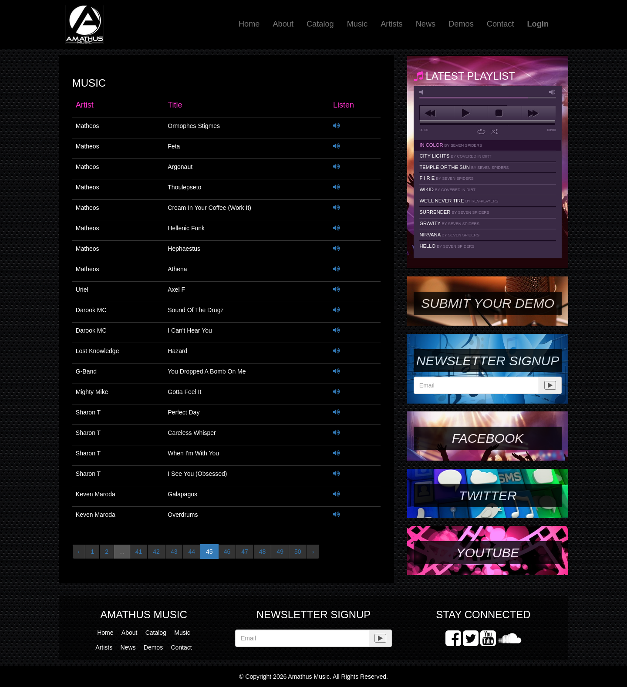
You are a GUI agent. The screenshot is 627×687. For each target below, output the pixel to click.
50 (297, 551)
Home (249, 24)
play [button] (471, 113)
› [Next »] (313, 551)
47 (244, 551)
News (425, 24)
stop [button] (505, 113)
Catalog (320, 24)
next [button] (539, 113)
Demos (461, 24)
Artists (392, 24)
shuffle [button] (494, 131)
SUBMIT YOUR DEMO (487, 303)
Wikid (447, 189)
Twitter (487, 495)
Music (357, 24)
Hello (446, 246)
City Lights (455, 155)
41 (138, 551)
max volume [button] (552, 92)
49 (279, 551)
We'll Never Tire (458, 200)
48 (262, 551)
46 (227, 551)
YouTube (487, 553)
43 (174, 551)
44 (191, 551)
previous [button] (436, 113)
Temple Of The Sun (464, 167)
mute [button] (422, 92)
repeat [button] (481, 131)
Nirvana (449, 234)
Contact (500, 24)
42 (156, 551)
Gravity (449, 223)
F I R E (446, 178)
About (283, 24)
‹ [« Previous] (79, 551)
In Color (450, 145)
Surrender (454, 212)
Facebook (487, 438)
